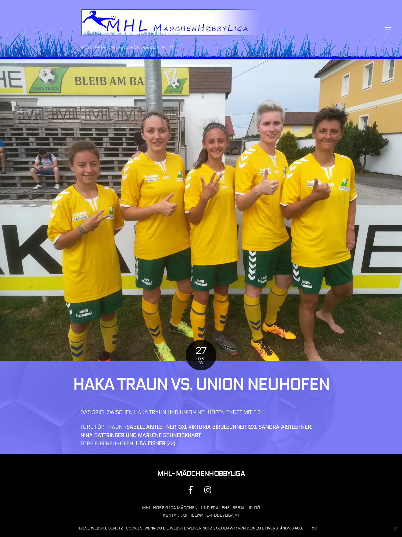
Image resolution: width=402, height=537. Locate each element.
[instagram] (209, 489)
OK (314, 528)
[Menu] (388, 30)
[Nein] (395, 528)
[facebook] (191, 489)
